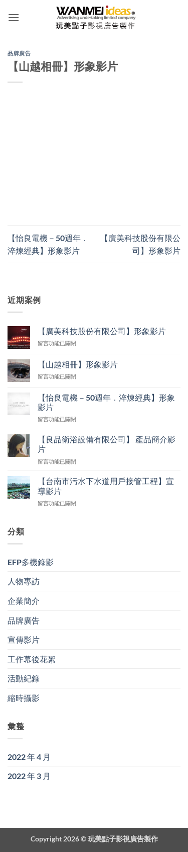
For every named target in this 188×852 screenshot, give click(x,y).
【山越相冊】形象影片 (78, 364)
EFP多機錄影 (31, 562)
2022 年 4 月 (29, 756)
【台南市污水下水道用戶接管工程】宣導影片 (106, 485)
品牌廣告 (19, 53)
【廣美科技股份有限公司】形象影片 (102, 331)
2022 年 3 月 (29, 776)
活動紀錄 (24, 678)
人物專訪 (24, 581)
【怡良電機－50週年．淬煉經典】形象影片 (106, 402)
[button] (14, 17)
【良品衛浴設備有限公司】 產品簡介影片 (106, 443)
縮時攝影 (24, 698)
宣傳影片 (24, 639)
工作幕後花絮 (32, 659)
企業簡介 (24, 600)
